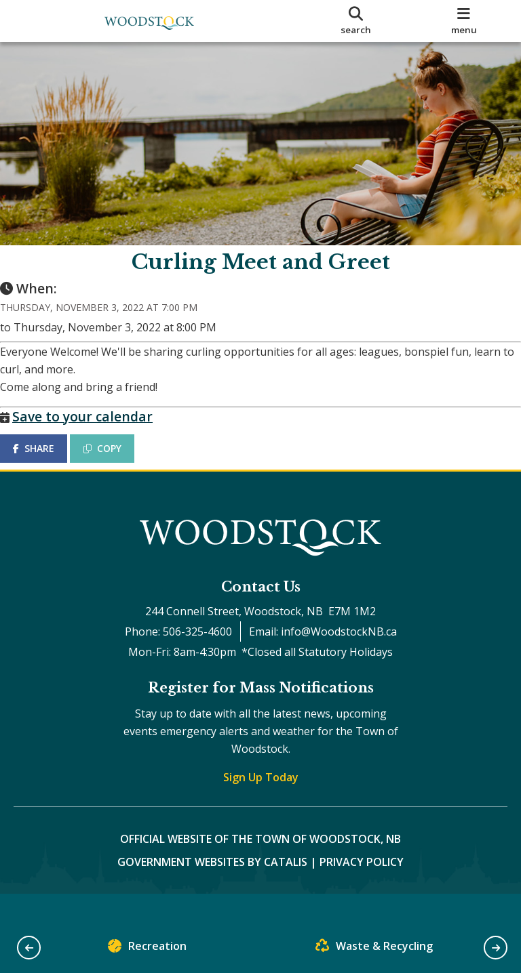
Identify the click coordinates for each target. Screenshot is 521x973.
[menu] (464, 21)
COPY (116, 461)
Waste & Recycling (374, 948)
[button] (29, 947)
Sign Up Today (260, 804)
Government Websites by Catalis (212, 889)
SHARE (47, 461)
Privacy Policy (362, 889)
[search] (356, 21)
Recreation (147, 948)
